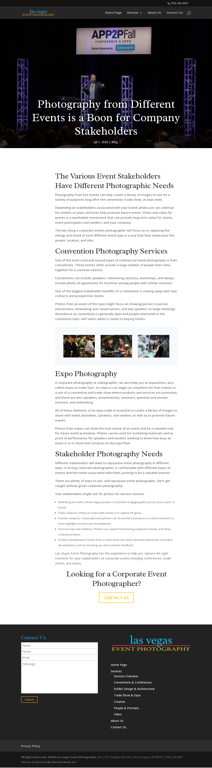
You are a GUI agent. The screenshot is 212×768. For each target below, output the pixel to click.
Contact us (116, 598)
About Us (154, 12)
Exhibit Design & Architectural (134, 689)
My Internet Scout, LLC (61, 762)
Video (118, 715)
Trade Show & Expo (127, 696)
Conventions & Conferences (133, 683)
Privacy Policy (30, 746)
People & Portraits (126, 708)
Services (132, 12)
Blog (114, 142)
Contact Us (174, 12)
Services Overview (126, 676)
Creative (119, 702)
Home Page (113, 12)
